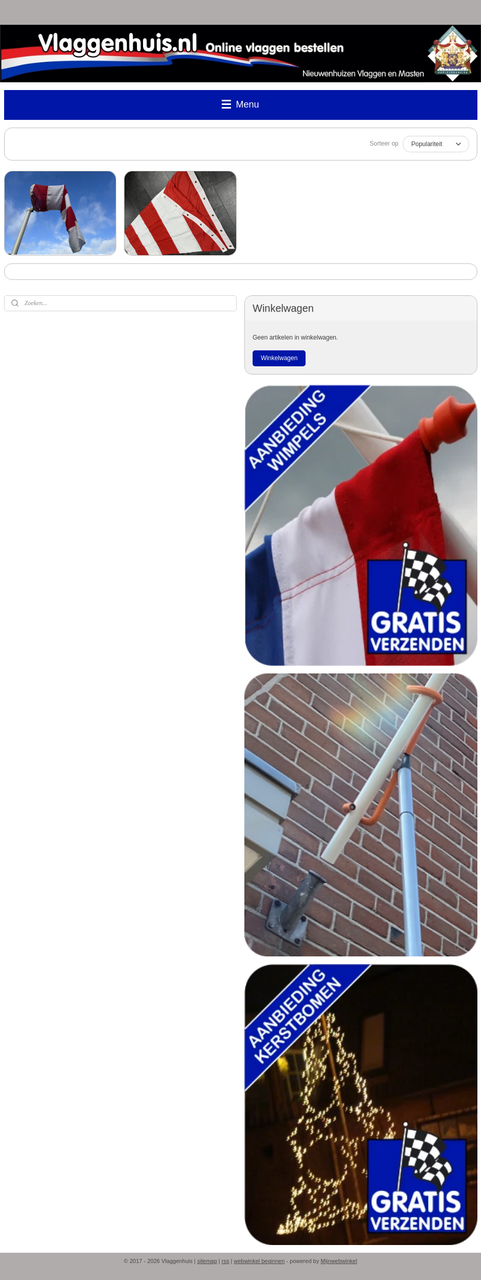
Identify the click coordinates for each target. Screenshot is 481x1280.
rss (225, 1261)
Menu (240, 104)
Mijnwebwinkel (338, 1261)
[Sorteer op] (436, 144)
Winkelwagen (279, 358)
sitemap (207, 1261)
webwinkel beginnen (259, 1261)
